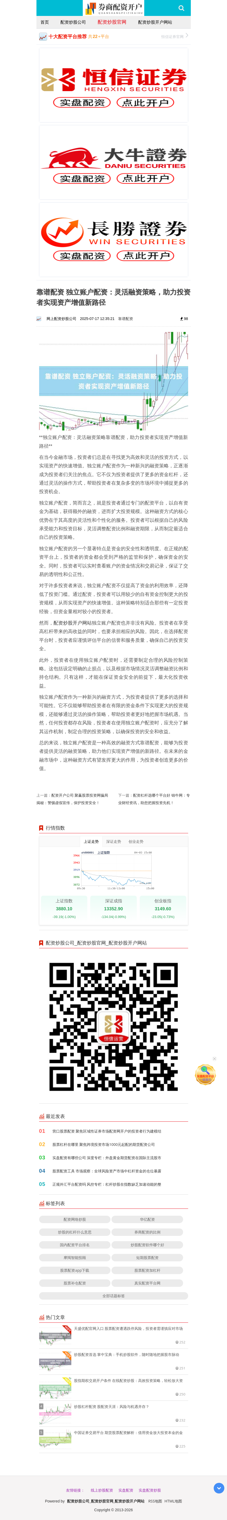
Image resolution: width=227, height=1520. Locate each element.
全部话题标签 (113, 1295)
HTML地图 (173, 1501)
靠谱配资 (125, 318)
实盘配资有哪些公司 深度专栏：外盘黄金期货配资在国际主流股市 (107, 1157)
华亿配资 (147, 1219)
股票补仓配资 (75, 1283)
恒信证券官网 (174, 36)
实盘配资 (125, 1490)
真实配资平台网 (147, 1283)
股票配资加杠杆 (147, 1270)
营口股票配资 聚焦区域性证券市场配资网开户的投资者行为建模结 (107, 1131)
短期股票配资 (147, 1257)
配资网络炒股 (75, 1219)
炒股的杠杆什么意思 (75, 1232)
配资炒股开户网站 (155, 22)
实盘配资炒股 (150, 1490)
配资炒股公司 (73, 22)
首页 (44, 22)
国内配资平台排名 (75, 1244)
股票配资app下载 (74, 1270)
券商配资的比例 (147, 1232)
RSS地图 (155, 1501)
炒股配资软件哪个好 (147, 1244)
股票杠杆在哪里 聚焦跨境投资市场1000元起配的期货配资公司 (103, 1144)
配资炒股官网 (112, 22)
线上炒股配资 (102, 1490)
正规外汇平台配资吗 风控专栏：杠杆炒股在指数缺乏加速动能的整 (107, 1184)
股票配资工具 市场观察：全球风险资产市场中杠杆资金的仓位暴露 (107, 1170)
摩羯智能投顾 (75, 1257)
